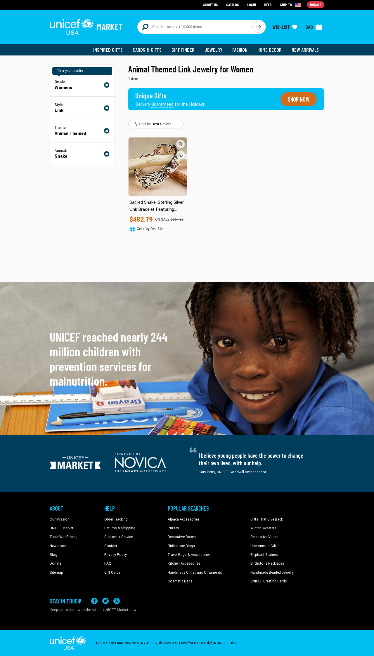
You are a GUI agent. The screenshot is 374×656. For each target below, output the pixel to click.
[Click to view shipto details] (291, 4)
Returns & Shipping (119, 528)
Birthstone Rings (181, 546)
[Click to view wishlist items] (285, 27)
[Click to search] (258, 27)
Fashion (239, 49)
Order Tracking (116, 519)
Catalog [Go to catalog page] (232, 4)
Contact (110, 546)
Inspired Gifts (108, 49)
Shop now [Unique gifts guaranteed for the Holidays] (298, 99)
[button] (180, 144)
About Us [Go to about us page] (210, 4)
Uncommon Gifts (264, 546)
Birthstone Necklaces (267, 563)
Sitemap (56, 572)
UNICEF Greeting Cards (268, 581)
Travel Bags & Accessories (189, 554)
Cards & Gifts (147, 49)
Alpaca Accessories (184, 519)
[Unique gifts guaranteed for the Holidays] (170, 99)
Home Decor (269, 49)
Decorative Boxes (182, 537)
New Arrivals (305, 49)
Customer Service (118, 537)
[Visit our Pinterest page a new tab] (116, 601)
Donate (55, 563)
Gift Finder (183, 49)
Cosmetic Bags (180, 581)
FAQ (107, 563)
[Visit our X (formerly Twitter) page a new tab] (105, 601)
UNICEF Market (61, 528)
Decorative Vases (264, 537)
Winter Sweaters (263, 528)
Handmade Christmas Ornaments (195, 572)
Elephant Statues (264, 554)
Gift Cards (112, 572)
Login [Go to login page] (251, 4)
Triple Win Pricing (63, 537)
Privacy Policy (115, 554)
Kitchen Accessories (184, 563)
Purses (173, 528)
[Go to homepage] (86, 27)
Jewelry (213, 49)
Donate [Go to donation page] (315, 4)
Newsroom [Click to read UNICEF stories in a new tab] (58, 546)
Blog (53, 554)
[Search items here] (195, 27)
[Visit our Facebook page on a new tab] (94, 601)
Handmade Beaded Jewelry (272, 572)
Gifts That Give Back (266, 519)
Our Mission (60, 519)
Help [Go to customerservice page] (268, 4)
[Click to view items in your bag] (314, 26)
